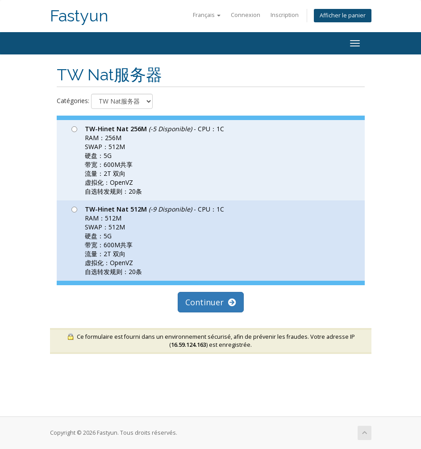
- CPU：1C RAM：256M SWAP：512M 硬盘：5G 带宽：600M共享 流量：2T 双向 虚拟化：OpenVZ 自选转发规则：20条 (147, 160)
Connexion (245, 15)
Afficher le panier (343, 15)
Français (207, 15)
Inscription (285, 15)
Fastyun (79, 15)
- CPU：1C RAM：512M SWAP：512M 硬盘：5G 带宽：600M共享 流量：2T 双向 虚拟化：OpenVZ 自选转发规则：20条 (147, 240)
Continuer (210, 302)
